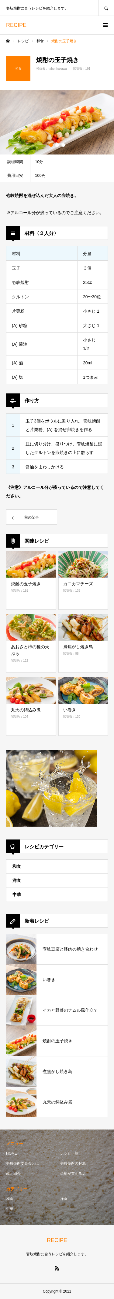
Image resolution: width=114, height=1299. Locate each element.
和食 (16, 866)
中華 (16, 894)
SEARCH (106, 8)
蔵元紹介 (13, 1173)
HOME (11, 1153)
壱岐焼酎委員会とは (22, 1163)
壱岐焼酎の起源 (73, 1163)
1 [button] (51, 145)
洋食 (16, 880)
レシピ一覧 (69, 1153)
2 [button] (57, 145)
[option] (57, 122)
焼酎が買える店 (73, 1173)
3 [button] (63, 145)
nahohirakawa (57, 68)
